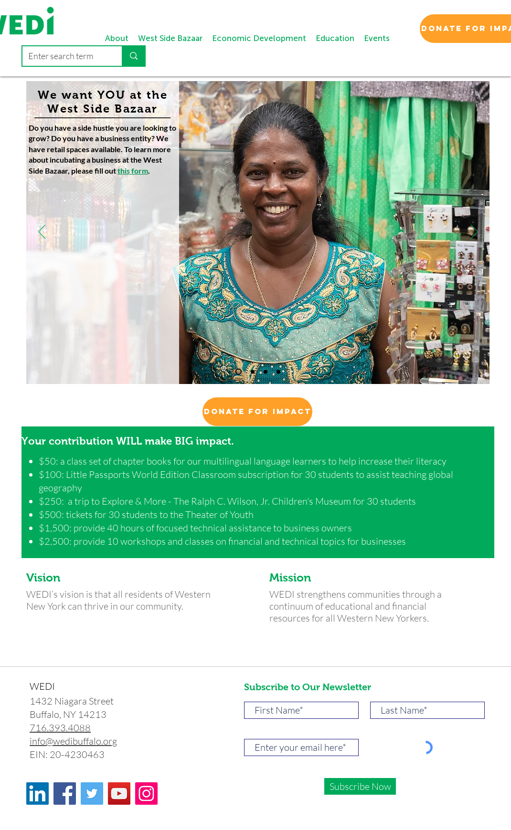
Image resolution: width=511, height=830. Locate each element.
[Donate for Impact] (257, 411)
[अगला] (474, 232)
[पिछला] (41, 232)
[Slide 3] (278, 372)
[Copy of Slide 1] (238, 372)
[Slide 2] (265, 372)
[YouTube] (119, 793)
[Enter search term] (65, 56)
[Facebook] (64, 793)
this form (132, 170)
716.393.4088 (60, 728)
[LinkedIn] (37, 793)
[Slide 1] (253, 372)
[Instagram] (146, 793)
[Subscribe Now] (360, 786)
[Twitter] (92, 793)
